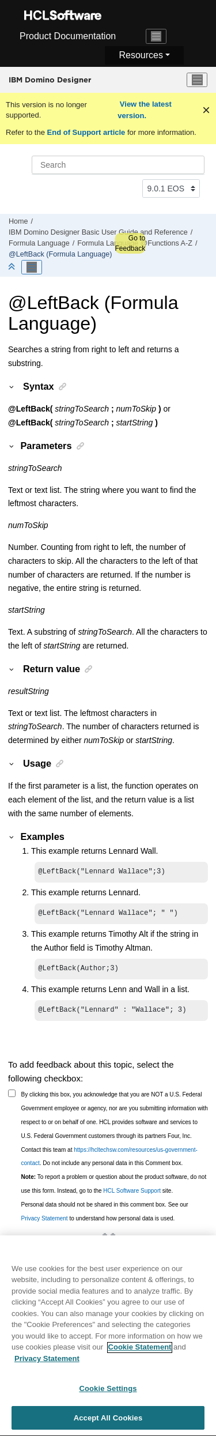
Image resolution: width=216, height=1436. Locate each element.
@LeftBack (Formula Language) (60, 254)
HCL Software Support (132, 1195)
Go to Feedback (130, 243)
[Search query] (118, 165)
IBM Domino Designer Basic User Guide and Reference (98, 232)
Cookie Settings (108, 1393)
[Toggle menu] (197, 80)
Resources (140, 55)
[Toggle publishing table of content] (31, 267)
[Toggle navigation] (156, 36)
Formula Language (39, 243)
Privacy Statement (44, 1223)
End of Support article (86, 132)
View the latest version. (145, 110)
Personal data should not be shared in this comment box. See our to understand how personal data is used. (104, 1216)
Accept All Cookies (108, 1423)
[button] (12, 386)
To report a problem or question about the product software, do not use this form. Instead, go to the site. (114, 1188)
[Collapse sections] (13, 267)
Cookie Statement (140, 1352)
